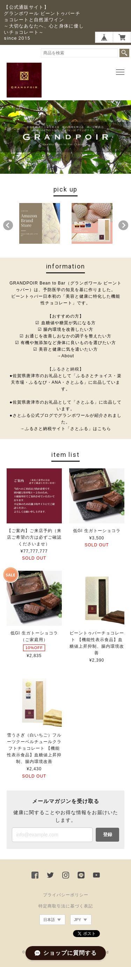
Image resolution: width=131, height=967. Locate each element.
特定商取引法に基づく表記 (65, 906)
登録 (107, 834)
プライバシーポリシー (65, 894)
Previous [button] (8, 225)
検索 (124, 53)
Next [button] (123, 225)
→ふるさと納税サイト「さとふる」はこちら (65, 428)
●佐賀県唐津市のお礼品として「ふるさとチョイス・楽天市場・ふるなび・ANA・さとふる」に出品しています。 (65, 382)
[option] (39, 223)
